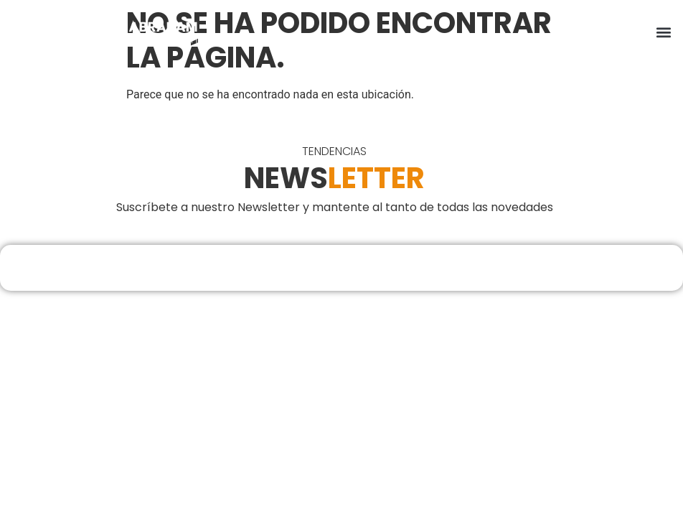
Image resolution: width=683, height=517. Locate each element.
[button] (664, 33)
